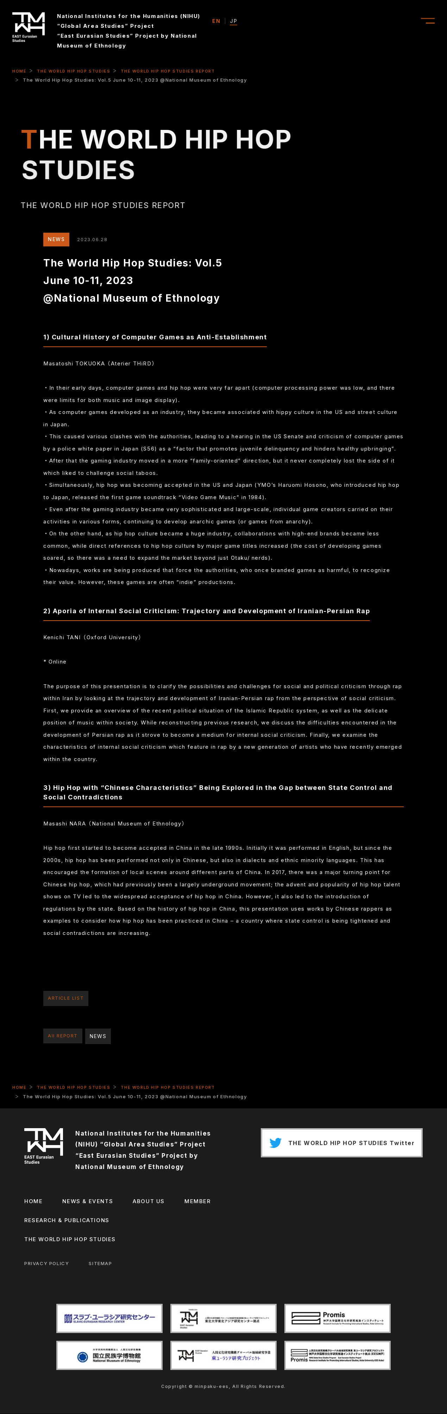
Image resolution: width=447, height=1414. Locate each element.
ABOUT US (389, 21)
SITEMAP (99, 1264)
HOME (19, 71)
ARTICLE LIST (67, 998)
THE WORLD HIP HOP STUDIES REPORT (178, 71)
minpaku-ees (212, 1386)
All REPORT (64, 1036)
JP (233, 21)
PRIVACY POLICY (45, 1264)
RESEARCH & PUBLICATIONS (65, 1220)
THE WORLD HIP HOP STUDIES (77, 71)
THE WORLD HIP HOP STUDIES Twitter (338, 1144)
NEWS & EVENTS (86, 1201)
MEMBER (196, 1201)
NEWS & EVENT (332, 21)
